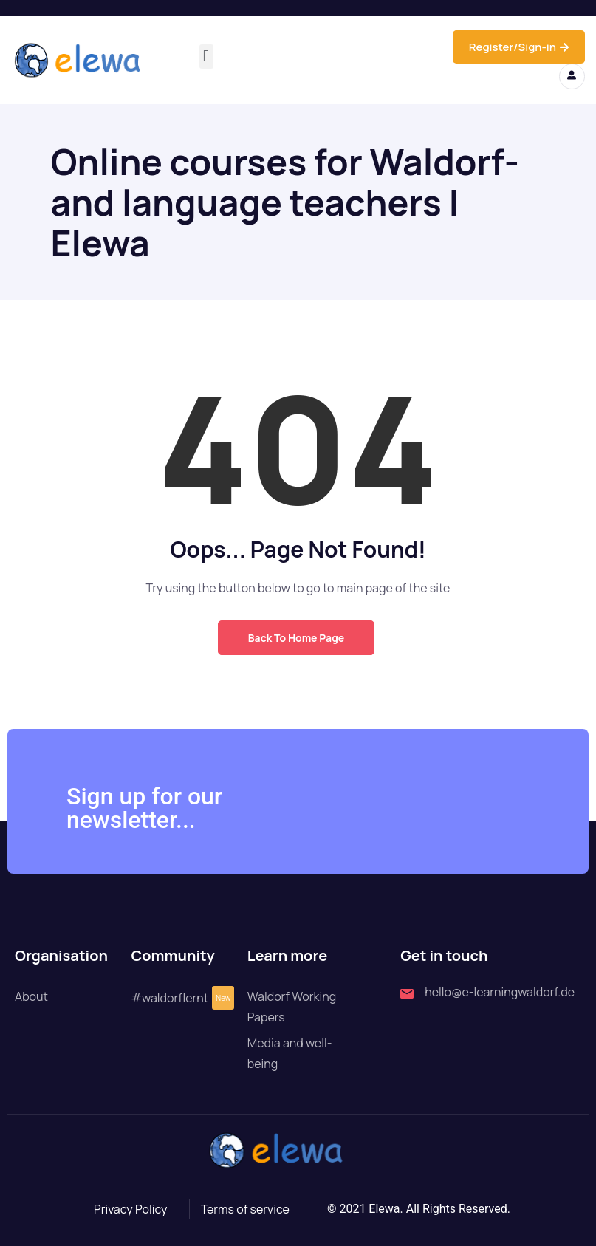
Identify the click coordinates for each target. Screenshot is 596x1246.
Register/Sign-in (519, 47)
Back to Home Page (296, 638)
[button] (206, 56)
